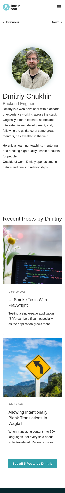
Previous (12, 22)
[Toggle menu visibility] (59, 7)
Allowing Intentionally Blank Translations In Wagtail (27, 418)
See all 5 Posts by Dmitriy (32, 463)
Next (55, 22)
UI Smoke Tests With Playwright (27, 302)
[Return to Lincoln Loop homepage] (11, 7)
